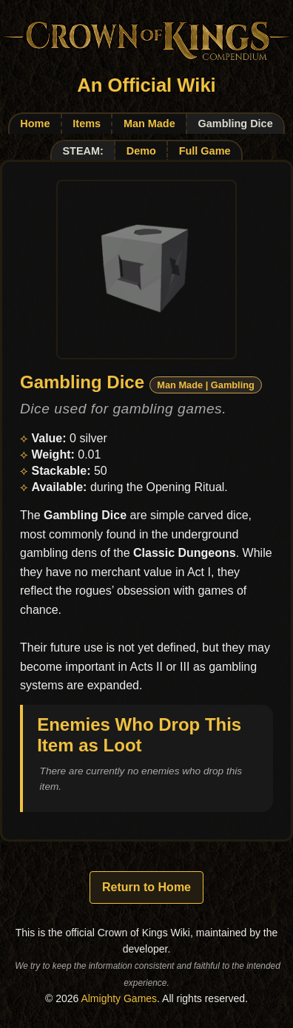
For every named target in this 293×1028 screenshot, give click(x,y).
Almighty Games (119, 998)
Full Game (205, 151)
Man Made (149, 123)
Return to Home (146, 887)
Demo (141, 151)
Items (87, 123)
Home (35, 123)
